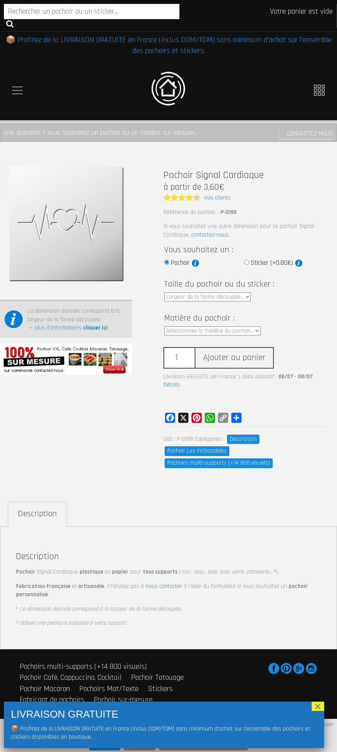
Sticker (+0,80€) (277, 262)
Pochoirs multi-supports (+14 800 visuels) (218, 463)
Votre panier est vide (301, 11)
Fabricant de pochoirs (52, 700)
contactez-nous (210, 235)
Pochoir (185, 262)
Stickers (160, 689)
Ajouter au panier (234, 357)
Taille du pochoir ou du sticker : (219, 284)
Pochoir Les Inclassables (197, 451)
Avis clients (217, 197)
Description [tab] (37, 513)
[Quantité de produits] (179, 358)
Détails (171, 384)
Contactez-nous (310, 133)
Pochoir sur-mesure (123, 700)
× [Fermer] (317, 706)
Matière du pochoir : (199, 318)
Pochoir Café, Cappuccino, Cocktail (71, 677)
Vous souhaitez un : (198, 250)
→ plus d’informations (67, 327)
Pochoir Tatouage (157, 677)
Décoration (243, 439)
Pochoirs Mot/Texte (108, 689)
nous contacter (163, 586)
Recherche (10, 23)
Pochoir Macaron (45, 689)
